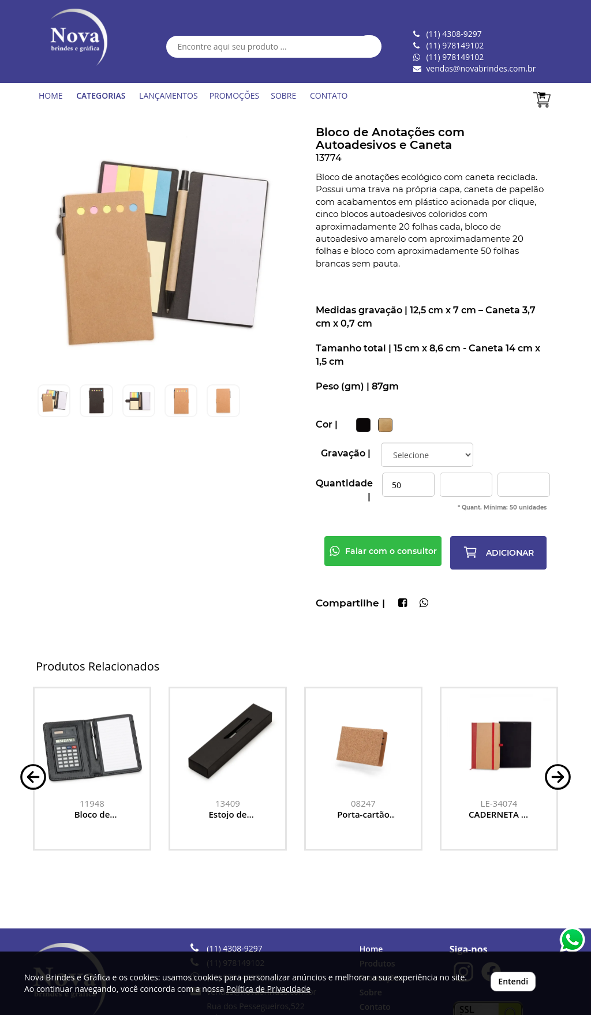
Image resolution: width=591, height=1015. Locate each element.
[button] (33, 776)
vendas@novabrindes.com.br (481, 68)
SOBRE (283, 95)
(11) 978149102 (455, 56)
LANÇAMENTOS (168, 95)
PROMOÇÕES (235, 95)
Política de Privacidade (268, 988)
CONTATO (328, 95)
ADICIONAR (498, 552)
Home (371, 948)
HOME (51, 95)
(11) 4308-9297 (234, 948)
